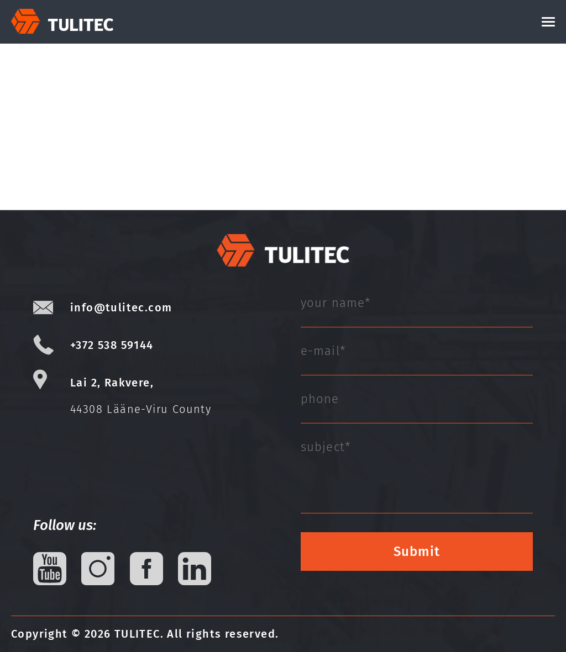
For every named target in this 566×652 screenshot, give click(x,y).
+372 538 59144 (112, 345)
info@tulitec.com (121, 307)
